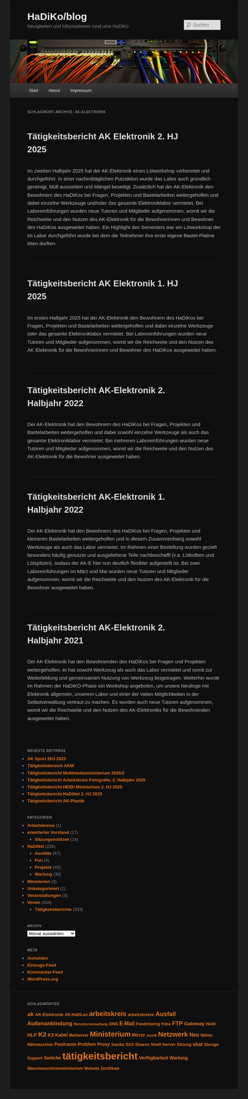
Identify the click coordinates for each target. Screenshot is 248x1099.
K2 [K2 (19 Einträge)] (42, 1034)
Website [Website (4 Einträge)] (91, 1068)
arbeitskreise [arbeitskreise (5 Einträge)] (141, 1014)
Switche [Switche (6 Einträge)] (52, 1058)
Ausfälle (43, 853)
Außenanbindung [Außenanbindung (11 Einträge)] (49, 1023)
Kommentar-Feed (45, 972)
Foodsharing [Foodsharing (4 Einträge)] (148, 1024)
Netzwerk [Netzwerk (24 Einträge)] (173, 1034)
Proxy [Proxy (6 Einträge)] (103, 1044)
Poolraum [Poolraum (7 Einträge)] (65, 1044)
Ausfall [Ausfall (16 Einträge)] (165, 1013)
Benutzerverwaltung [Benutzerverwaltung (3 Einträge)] (91, 1024)
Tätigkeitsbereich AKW (50, 765)
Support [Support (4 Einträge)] (34, 1058)
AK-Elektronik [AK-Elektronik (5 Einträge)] (49, 1014)
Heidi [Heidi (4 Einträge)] (210, 1024)
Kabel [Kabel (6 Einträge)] (61, 1035)
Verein (33, 902)
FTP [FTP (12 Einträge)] (177, 1023)
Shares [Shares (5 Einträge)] (142, 1044)
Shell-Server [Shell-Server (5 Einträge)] (163, 1044)
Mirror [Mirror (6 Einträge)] (138, 1035)
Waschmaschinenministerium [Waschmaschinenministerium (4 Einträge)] (55, 1068)
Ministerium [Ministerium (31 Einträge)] (110, 1034)
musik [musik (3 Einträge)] (151, 1035)
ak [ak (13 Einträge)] (30, 1014)
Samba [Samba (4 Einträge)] (117, 1044)
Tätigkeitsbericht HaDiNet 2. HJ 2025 (64, 793)
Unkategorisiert (43, 888)
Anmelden (37, 958)
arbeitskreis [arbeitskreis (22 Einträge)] (107, 1013)
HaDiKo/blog (57, 16)
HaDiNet (35, 846)
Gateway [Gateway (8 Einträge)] (194, 1023)
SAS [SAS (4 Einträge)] (129, 1044)
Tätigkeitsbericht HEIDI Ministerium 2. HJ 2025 (74, 786)
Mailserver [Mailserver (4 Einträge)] (79, 1035)
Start (33, 90)
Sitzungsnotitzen (52, 839)
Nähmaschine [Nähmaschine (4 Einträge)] (40, 1044)
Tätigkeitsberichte (53, 909)
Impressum (81, 90)
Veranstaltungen (44, 895)
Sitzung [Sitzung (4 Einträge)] (184, 1044)
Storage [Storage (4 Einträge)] (211, 1044)
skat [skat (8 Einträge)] (198, 1044)
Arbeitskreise (40, 825)
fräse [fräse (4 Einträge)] (166, 1024)
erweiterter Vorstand (48, 832)
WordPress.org (42, 979)
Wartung (43, 874)
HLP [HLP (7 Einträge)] (32, 1035)
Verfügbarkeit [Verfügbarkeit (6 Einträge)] (153, 1058)
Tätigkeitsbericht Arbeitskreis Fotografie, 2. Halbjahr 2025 (86, 779)
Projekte (43, 867)
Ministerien (38, 881)
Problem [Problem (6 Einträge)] (87, 1044)
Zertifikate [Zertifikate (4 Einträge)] (110, 1068)
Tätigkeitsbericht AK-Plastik (55, 800)
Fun (39, 860)
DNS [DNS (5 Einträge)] (113, 1023)
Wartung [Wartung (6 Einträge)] (178, 1058)
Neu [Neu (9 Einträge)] (194, 1035)
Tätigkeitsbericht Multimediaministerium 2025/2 (75, 772)
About (54, 90)
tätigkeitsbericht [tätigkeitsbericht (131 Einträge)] (100, 1056)
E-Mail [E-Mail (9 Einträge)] (127, 1023)
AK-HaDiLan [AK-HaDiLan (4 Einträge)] (76, 1014)
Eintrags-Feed (41, 965)
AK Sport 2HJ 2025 (46, 758)
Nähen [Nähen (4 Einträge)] (206, 1035)
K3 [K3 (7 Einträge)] (51, 1035)
